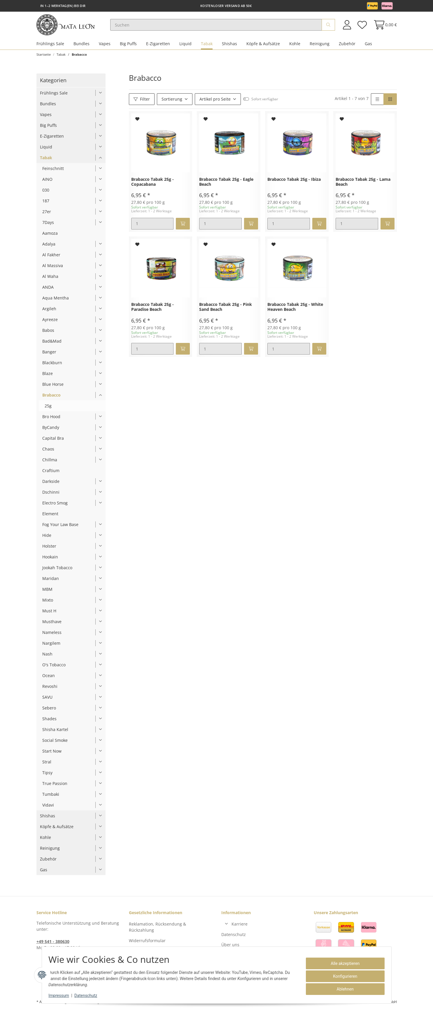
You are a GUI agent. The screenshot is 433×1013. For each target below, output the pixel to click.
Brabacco (51, 397)
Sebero (49, 710)
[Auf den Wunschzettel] (137, 121)
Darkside (50, 484)
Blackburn (52, 365)
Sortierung (172, 101)
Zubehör (347, 46)
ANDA (48, 289)
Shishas (229, 46)
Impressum (61, 995)
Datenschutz (233, 937)
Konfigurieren (342, 976)
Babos (48, 333)
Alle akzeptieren (342, 963)
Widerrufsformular (147, 943)
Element (50, 516)
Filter (142, 101)
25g (48, 408)
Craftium (50, 473)
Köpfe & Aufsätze (263, 46)
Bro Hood (51, 419)
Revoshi (49, 689)
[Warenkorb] (383, 26)
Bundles (81, 46)
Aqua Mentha (55, 300)
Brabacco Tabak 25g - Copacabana (152, 185)
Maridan (50, 581)
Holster (49, 548)
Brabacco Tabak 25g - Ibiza (294, 182)
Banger (49, 354)
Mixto (47, 602)
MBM (47, 592)
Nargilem (51, 646)
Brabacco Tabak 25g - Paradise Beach (152, 310)
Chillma (49, 462)
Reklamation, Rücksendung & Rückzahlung (157, 929)
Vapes (105, 46)
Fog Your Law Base (60, 527)
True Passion (54, 786)
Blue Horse (53, 387)
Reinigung (319, 46)
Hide (46, 538)
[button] (347, 26)
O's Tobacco (54, 667)
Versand (108, 1004)
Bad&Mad (52, 343)
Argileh (49, 311)
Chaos (48, 451)
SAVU (47, 699)
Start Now (52, 753)
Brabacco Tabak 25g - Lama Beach (363, 185)
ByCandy (50, 430)
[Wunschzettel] (362, 26)
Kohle (294, 46)
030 (45, 192)
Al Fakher (51, 257)
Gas (368, 46)
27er (46, 214)
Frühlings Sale (50, 46)
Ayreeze (50, 322)
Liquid (185, 46)
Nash (47, 656)
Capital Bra (53, 441)
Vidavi (48, 807)
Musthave (52, 624)
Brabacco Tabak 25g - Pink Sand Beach (225, 310)
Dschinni (50, 494)
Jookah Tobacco (57, 570)
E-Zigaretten (158, 46)
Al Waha (50, 279)
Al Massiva (52, 268)
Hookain (50, 559)
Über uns (230, 947)
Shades (49, 721)
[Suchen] (221, 26)
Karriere (240, 926)
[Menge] (152, 226)
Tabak (207, 46)
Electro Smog (55, 505)
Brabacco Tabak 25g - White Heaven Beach (295, 310)
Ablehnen (342, 989)
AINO (47, 182)
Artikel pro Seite (215, 101)
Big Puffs (128, 46)
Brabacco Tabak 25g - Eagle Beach (226, 185)
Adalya (48, 246)
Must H (49, 613)
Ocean (48, 678)
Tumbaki (50, 797)
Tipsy (47, 775)
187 (45, 203)
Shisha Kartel (55, 732)
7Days (48, 225)
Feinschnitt (53, 171)
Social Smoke (55, 743)
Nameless (52, 635)
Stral (46, 764)
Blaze (47, 376)
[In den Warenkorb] (183, 226)
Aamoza (50, 236)
